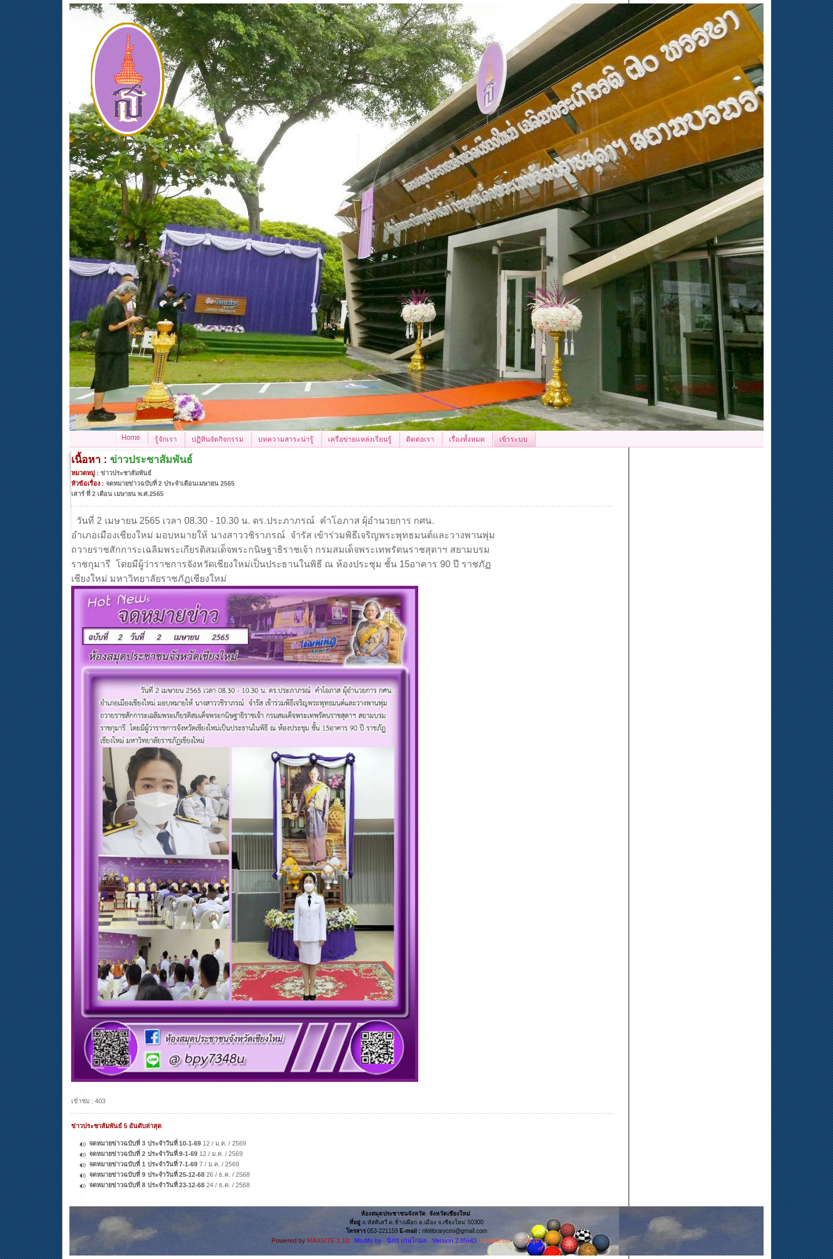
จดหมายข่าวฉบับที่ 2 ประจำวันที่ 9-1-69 (143, 1153)
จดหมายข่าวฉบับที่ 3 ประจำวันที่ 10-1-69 (145, 1143)
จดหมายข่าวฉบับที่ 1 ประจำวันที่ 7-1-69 (143, 1164)
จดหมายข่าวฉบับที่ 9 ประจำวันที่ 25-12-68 (146, 1174)
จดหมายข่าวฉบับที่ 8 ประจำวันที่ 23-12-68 (146, 1184)
